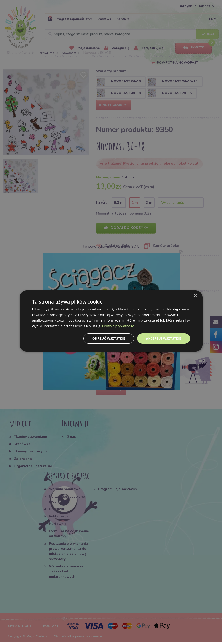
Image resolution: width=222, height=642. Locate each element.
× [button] (195, 295)
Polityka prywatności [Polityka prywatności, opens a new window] (118, 326)
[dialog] (111, 321)
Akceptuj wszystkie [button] (163, 338)
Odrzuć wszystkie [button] (108, 338)
